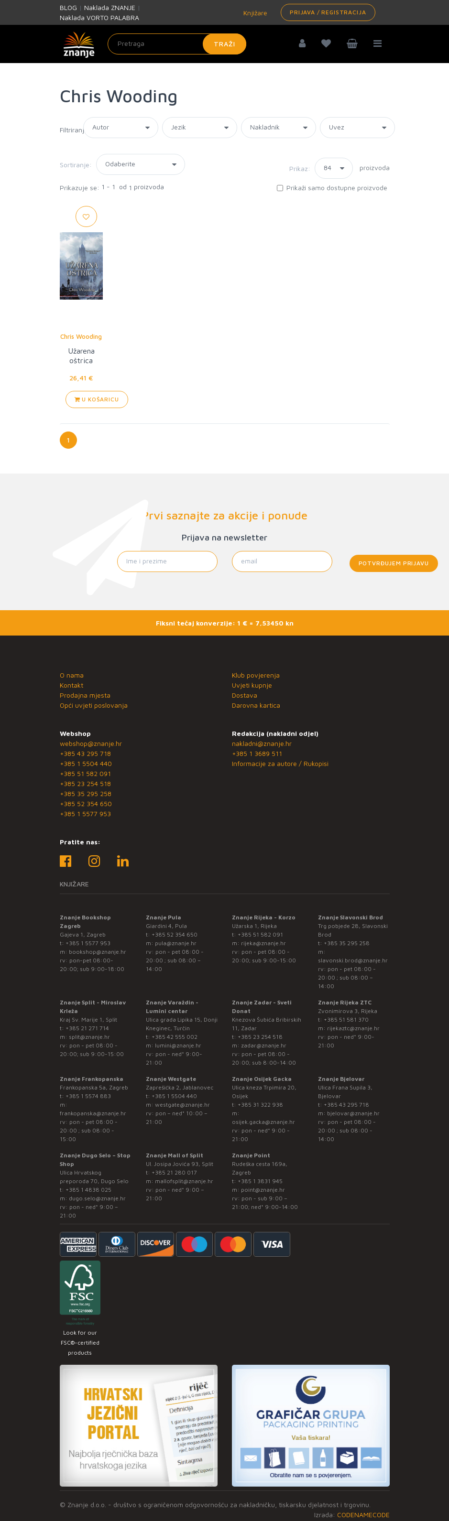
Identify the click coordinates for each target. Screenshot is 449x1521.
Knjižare (254, 13)
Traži (224, 44)
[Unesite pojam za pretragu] (177, 43)
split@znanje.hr (89, 1036)
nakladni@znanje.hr (262, 743)
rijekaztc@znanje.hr (353, 1028)
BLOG (68, 7)
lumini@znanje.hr (178, 1045)
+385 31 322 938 (260, 1104)
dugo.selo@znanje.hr (97, 1198)
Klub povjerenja (256, 675)
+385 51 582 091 (85, 773)
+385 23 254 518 (85, 783)
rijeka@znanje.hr (263, 943)
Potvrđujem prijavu (394, 563)
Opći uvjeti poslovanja (94, 705)
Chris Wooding (81, 336)
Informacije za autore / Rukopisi (280, 763)
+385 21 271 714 (87, 1028)
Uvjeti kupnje (252, 685)
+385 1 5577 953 (85, 813)
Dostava (244, 695)
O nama (72, 675)
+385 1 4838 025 (88, 1189)
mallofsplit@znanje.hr (184, 1181)
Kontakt (71, 685)
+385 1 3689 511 (257, 753)
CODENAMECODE (363, 1514)
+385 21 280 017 (174, 1172)
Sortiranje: (76, 165)
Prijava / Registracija (328, 12)
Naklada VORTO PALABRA (99, 17)
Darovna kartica (256, 705)
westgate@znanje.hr (182, 1104)
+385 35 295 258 (85, 793)
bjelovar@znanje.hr (353, 1113)
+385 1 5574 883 (88, 1096)
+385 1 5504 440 (86, 763)
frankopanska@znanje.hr (93, 1113)
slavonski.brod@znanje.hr (353, 960)
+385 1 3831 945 (260, 1181)
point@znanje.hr (263, 1189)
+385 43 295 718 (85, 753)
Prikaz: (299, 168)
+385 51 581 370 (346, 1019)
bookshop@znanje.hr (97, 951)
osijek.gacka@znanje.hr (263, 1121)
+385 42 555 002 (174, 1036)
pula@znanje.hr (176, 943)
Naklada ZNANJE (109, 7)
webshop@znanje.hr (91, 743)
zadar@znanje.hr (263, 1045)
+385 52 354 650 (86, 803)
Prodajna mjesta (85, 695)
